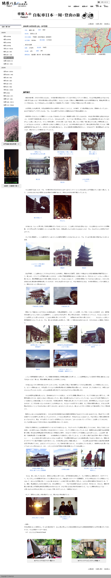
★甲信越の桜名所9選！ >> (11, 144)
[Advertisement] (66, 71)
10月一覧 (99, 23)
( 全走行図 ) (102, 54)
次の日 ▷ (107, 23)
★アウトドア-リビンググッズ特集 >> (89, 560)
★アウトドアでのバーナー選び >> (44, 560)
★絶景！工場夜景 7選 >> (11, 186)
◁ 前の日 (91, 23)
